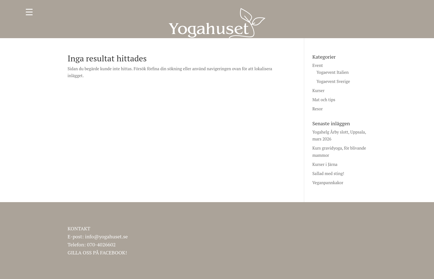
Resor (317, 108)
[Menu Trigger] (29, 11)
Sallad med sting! (328, 173)
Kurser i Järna (325, 164)
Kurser (318, 90)
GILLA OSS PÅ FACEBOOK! (97, 252)
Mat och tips (323, 99)
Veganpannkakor (327, 182)
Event (317, 65)
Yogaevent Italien (333, 72)
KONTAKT (79, 228)
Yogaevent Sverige (333, 81)
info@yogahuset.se (106, 236)
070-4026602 (101, 244)
